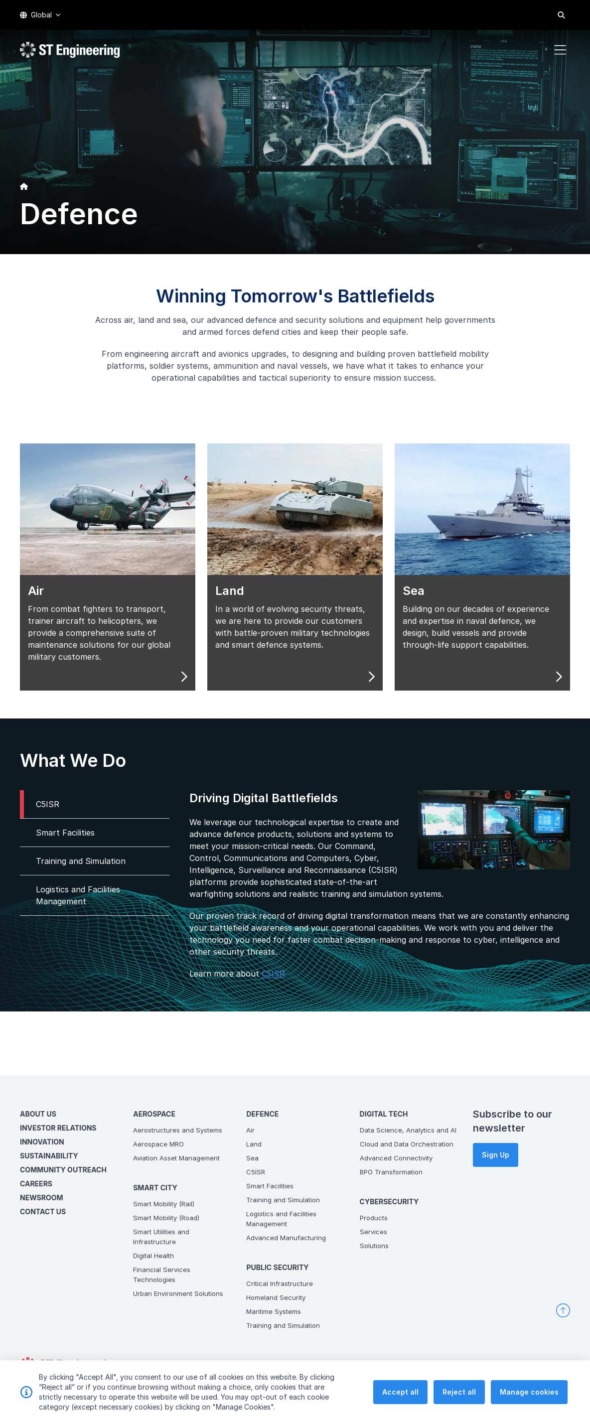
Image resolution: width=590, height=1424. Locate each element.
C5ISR (252, 994)
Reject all (459, 1396)
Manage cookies (529, 1396)
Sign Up (495, 1154)
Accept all (400, 1396)
